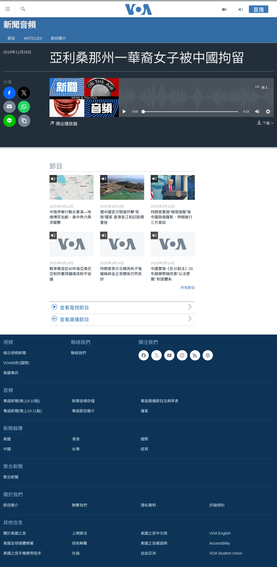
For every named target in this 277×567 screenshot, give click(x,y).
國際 (144, 439)
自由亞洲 (148, 553)
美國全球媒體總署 (18, 543)
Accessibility (219, 543)
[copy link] (24, 120)
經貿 (144, 449)
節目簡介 (58, 38)
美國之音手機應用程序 (22, 553)
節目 (11, 38)
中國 (7, 449)
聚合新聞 (10, 477)
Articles (33, 38)
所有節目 (188, 288)
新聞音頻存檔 (83, 401)
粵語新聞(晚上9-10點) (21, 401)
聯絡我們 (78, 353)
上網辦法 (79, 533)
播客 (144, 411)
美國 (7, 439)
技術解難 (79, 543)
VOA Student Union (225, 553)
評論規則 (217, 505)
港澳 (76, 439)
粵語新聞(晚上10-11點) (22, 411)
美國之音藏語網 (154, 543)
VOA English (220, 533)
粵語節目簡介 (83, 411)
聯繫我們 (79, 505)
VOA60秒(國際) (16, 363)
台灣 (76, 449)
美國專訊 (10, 373)
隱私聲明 (148, 505)
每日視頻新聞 (14, 353)
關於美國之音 (14, 533)
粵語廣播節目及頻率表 (160, 401)
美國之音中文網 (154, 533)
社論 (76, 553)
